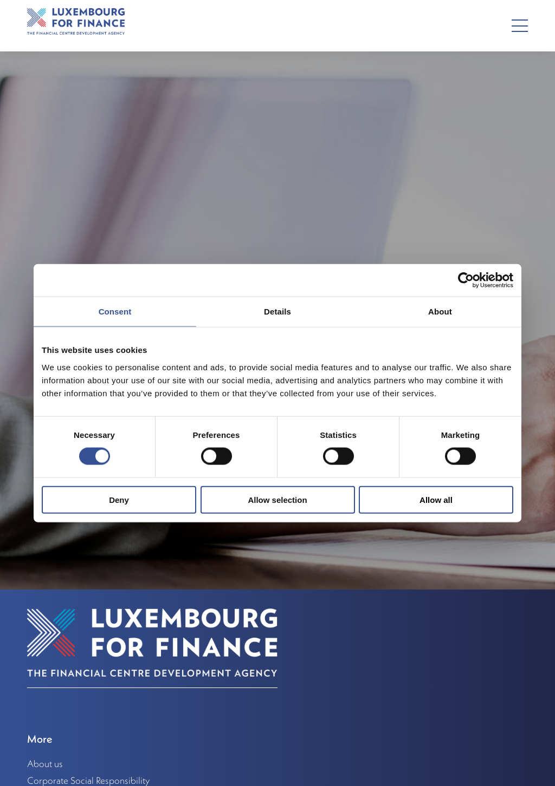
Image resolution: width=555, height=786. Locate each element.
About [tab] (440, 311)
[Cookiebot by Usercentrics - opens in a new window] (465, 280)
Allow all (436, 499)
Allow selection (277, 499)
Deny (119, 499)
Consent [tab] (115, 311)
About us (45, 764)
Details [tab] (277, 311)
